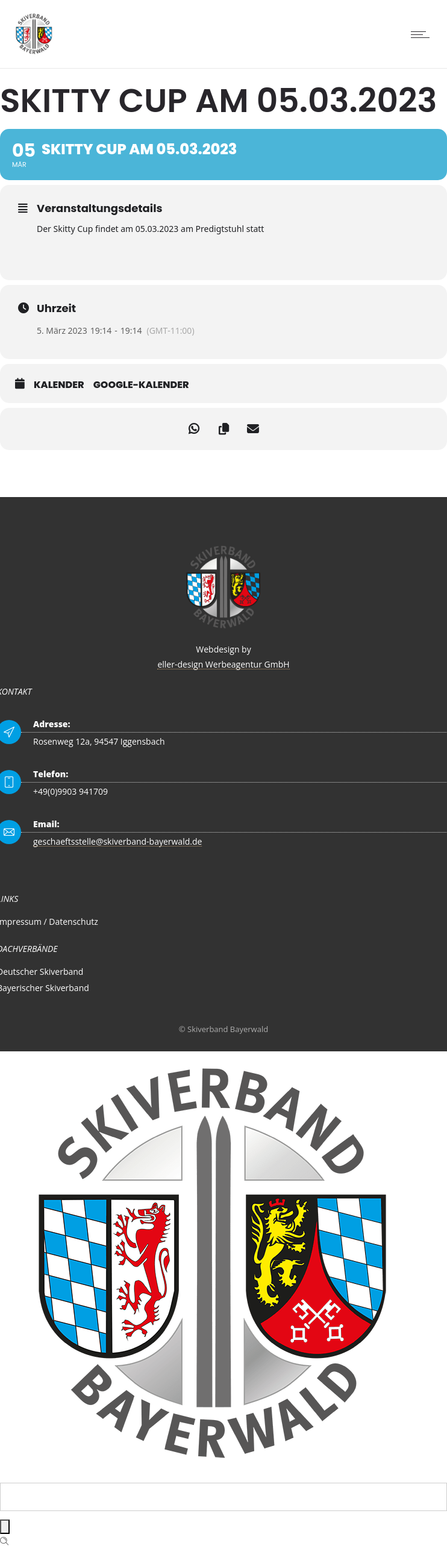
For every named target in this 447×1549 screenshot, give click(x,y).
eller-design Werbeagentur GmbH (223, 664)
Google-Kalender (141, 385)
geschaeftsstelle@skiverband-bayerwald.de (117, 841)
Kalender (59, 385)
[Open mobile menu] (423, 34)
